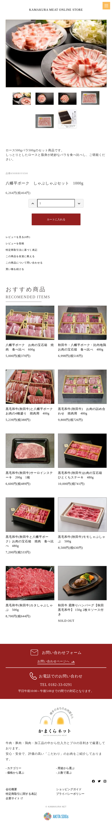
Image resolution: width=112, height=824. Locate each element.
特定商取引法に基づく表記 (21, 249)
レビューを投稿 (15, 243)
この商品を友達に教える (20, 256)
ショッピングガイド (69, 789)
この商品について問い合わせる (24, 262)
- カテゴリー (14, 768)
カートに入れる (56, 219)
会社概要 (11, 789)
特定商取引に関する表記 (21, 793)
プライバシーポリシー (70, 793)
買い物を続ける (15, 269)
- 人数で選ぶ (64, 772)
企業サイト (13, 798)
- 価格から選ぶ (15, 772)
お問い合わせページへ (56, 661)
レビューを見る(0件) (18, 237)
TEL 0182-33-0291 (56, 685)
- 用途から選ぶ (65, 768)
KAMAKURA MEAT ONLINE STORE (56, 9)
